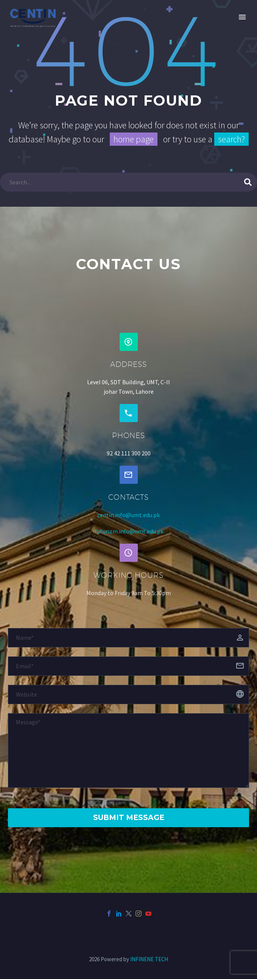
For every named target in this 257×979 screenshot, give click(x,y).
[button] (129, 342)
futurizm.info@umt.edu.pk (129, 531)
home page (134, 139)
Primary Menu (242, 17)
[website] (128, 694)
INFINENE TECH (149, 959)
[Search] (128, 182)
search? (231, 139)
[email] (128, 666)
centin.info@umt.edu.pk (128, 515)
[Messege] (128, 750)
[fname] (128, 637)
